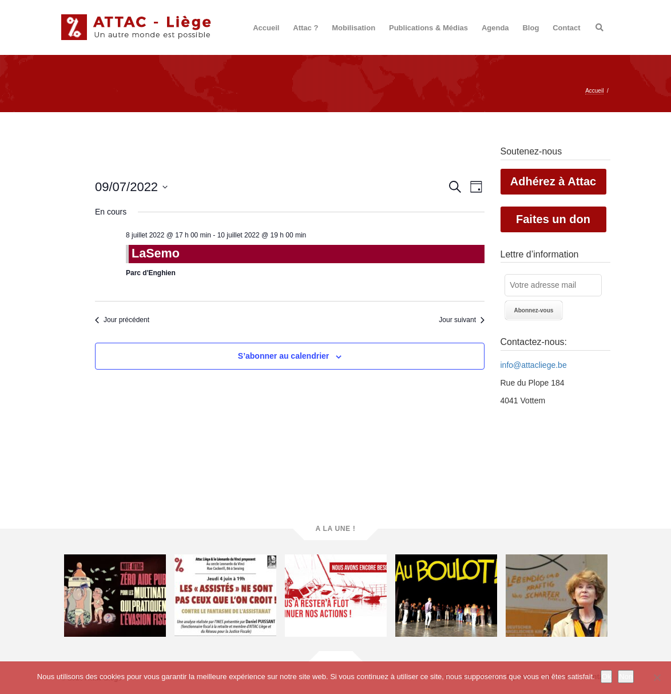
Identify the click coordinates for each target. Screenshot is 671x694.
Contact (566, 27)
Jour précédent (122, 320)
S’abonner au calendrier (283, 355)
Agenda (495, 27)
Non (626, 676)
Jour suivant (462, 320)
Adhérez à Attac (553, 181)
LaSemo (156, 253)
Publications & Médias (428, 27)
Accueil (266, 27)
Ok (607, 676)
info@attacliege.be (534, 365)
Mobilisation (353, 27)
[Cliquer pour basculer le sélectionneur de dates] (131, 186)
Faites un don (553, 219)
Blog (530, 27)
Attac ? (305, 27)
